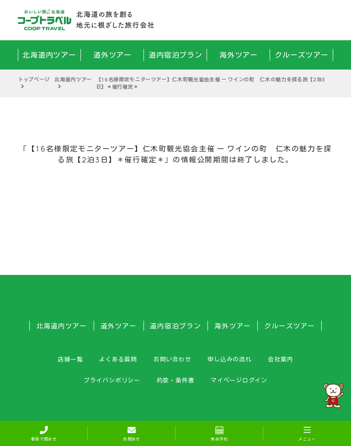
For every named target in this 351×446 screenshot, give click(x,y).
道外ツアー (112, 55)
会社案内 (280, 359)
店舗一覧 (70, 359)
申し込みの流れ (229, 359)
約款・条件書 (176, 380)
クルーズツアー (302, 55)
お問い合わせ (172, 359)
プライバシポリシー (112, 380)
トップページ (34, 79)
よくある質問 (118, 359)
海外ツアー (238, 55)
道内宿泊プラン (176, 55)
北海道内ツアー (49, 55)
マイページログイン (239, 380)
